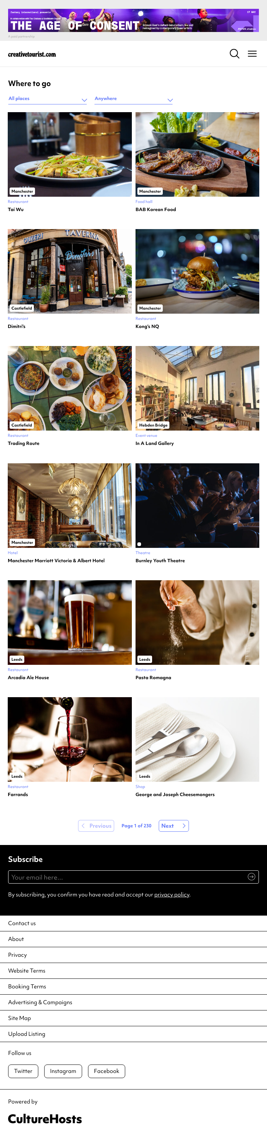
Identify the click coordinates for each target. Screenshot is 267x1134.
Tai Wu (16, 209)
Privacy (17, 955)
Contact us (22, 923)
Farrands (18, 794)
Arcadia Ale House (28, 677)
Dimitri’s (16, 326)
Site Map (19, 1018)
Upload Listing (26, 1034)
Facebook (106, 1071)
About (16, 939)
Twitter (23, 1071)
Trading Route (23, 443)
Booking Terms (27, 986)
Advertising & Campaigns (40, 1002)
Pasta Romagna (153, 677)
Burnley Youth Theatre (160, 560)
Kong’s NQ (147, 326)
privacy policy (171, 894)
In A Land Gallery (155, 443)
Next (167, 826)
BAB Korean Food (156, 209)
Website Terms (26, 970)
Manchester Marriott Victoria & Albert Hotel (56, 560)
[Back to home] (32, 53)
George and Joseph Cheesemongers (175, 794)
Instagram (63, 1071)
